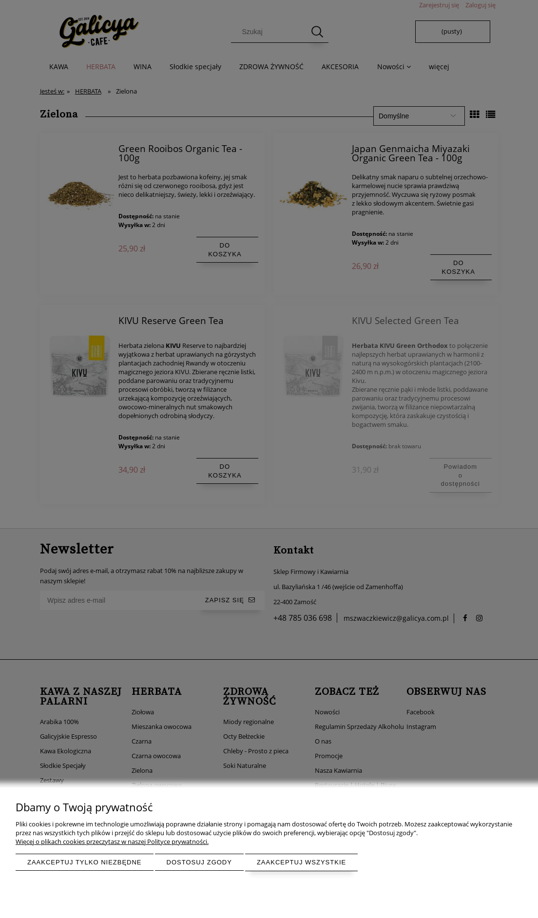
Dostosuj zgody (199, 862)
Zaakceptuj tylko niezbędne (84, 862)
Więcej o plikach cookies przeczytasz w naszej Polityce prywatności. (112, 841)
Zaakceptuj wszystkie (301, 862)
